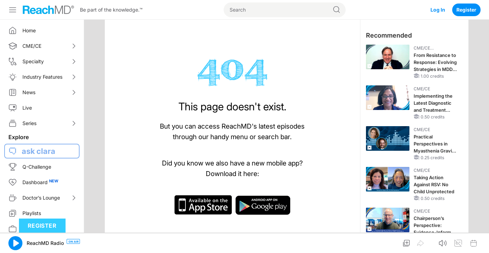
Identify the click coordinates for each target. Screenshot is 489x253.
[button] (15, 243)
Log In (437, 10)
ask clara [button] (38, 151)
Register (466, 10)
